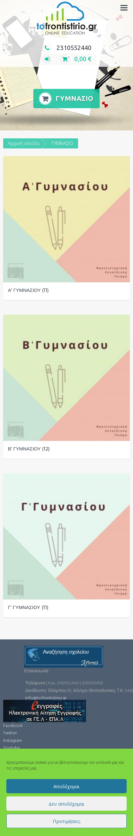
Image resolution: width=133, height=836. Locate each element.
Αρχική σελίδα (23, 143)
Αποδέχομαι (66, 786)
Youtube (11, 705)
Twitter (10, 691)
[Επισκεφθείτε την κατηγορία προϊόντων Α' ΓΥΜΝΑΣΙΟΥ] (66, 228)
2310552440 (66, 47)
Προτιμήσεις (67, 821)
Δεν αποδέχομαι (66, 804)
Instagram (12, 698)
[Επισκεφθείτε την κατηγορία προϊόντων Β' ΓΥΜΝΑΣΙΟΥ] (66, 387)
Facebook (13, 683)
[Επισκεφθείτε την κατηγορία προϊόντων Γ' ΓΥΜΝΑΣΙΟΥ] (66, 545)
